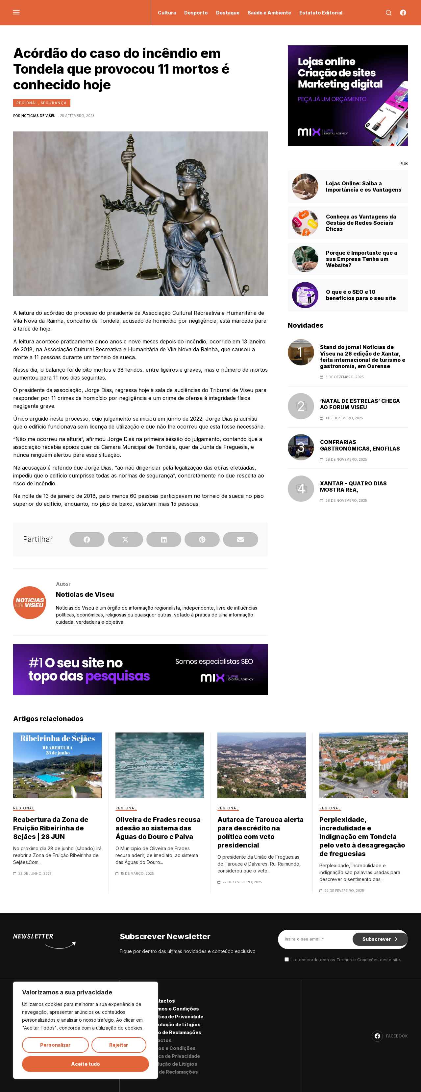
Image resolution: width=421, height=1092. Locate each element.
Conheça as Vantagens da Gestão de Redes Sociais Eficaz (361, 222)
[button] (87, 539)
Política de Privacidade (176, 1016)
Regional (27, 103)
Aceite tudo (85, 1064)
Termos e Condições (174, 1008)
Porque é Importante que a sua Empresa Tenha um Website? (361, 258)
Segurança (54, 103)
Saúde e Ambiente (269, 12)
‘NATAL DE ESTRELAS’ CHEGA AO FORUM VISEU (360, 404)
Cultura (167, 12)
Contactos (162, 1001)
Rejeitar (118, 1045)
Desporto (196, 12)
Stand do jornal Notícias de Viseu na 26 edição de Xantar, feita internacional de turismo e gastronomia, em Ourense (362, 356)
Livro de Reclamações (175, 1032)
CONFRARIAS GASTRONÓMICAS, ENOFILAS (360, 445)
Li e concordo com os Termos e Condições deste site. (345, 959)
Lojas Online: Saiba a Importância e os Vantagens (364, 186)
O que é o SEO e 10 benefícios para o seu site (361, 295)
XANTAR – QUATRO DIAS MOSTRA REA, (353, 486)
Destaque (227, 12)
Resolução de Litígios (175, 1024)
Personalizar (55, 1045)
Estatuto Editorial (320, 12)
